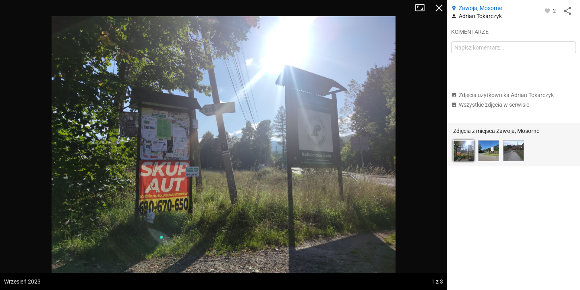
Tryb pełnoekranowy (423, 8)
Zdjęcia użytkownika (502, 95)
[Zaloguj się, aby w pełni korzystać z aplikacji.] (548, 10)
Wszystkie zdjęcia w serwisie (490, 105)
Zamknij (439, 8)
